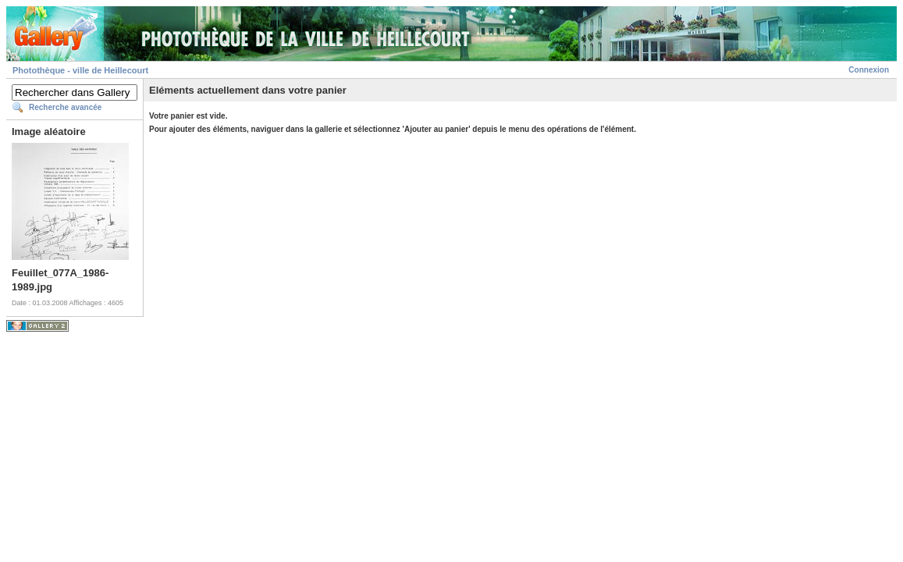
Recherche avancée (65, 107)
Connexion (868, 70)
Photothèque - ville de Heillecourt (80, 70)
